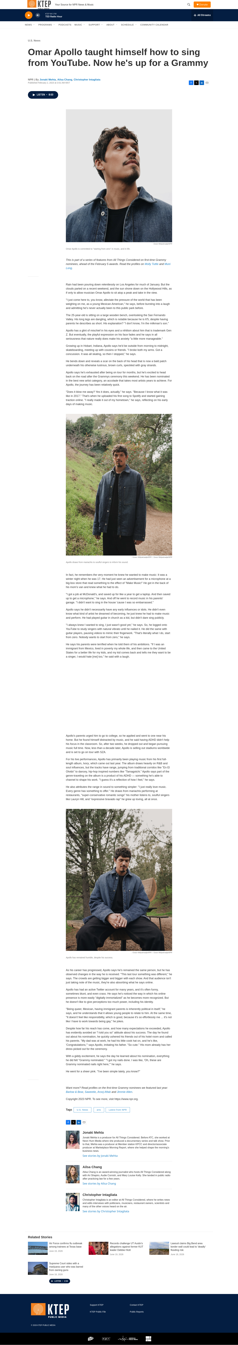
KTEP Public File (98, 1319)
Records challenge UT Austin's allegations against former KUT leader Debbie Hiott (126, 1253)
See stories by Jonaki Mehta (100, 1162)
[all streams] (202, 22)
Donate (205, 8)
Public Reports (137, 1319)
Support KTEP (97, 1312)
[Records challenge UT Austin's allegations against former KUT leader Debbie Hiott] (98, 1255)
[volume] (37, 22)
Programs (45, 31)
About (110, 31)
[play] (28, 22)
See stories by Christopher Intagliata (106, 1218)
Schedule (127, 31)
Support (94, 31)
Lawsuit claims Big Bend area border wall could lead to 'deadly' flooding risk (188, 1253)
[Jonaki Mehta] (73, 1146)
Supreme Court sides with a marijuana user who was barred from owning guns (66, 1273)
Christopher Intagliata (87, 86)
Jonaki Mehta (48, 86)
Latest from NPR (118, 1116)
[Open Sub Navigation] (34, 31)
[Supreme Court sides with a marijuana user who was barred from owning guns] (38, 1275)
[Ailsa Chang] (73, 1181)
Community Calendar (154, 31)
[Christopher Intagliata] (73, 1209)
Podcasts (65, 31)
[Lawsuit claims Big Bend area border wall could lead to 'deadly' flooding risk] (159, 1255)
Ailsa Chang (64, 86)
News (28, 31)
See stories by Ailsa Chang (99, 1190)
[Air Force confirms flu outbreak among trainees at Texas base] (38, 1255)
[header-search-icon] (190, 8)
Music (78, 31)
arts (99, 1116)
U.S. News (34, 47)
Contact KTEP (136, 1312)
